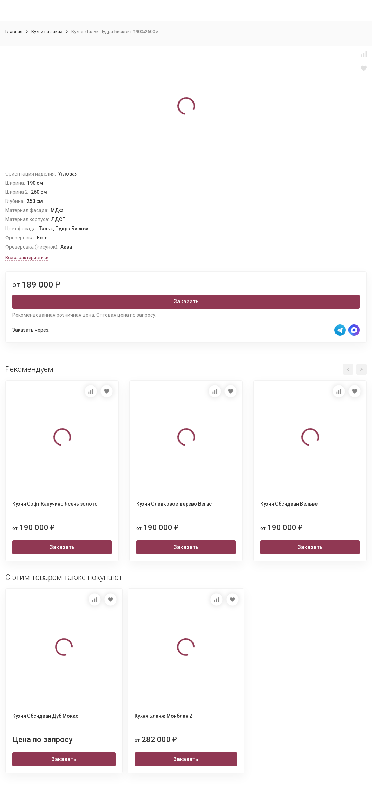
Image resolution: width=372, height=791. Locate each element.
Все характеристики (26, 257)
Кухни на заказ (47, 31)
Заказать (186, 301)
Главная (13, 31)
